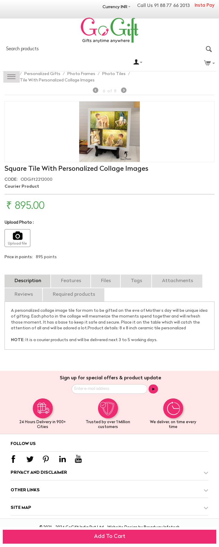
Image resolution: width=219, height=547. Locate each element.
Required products (74, 294)
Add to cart (109, 536)
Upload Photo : (19, 222)
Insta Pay (204, 5)
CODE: (11, 179)
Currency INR (115, 7)
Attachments (177, 280)
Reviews (24, 294)
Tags (136, 280)
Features (71, 280)
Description (28, 280)
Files (106, 280)
